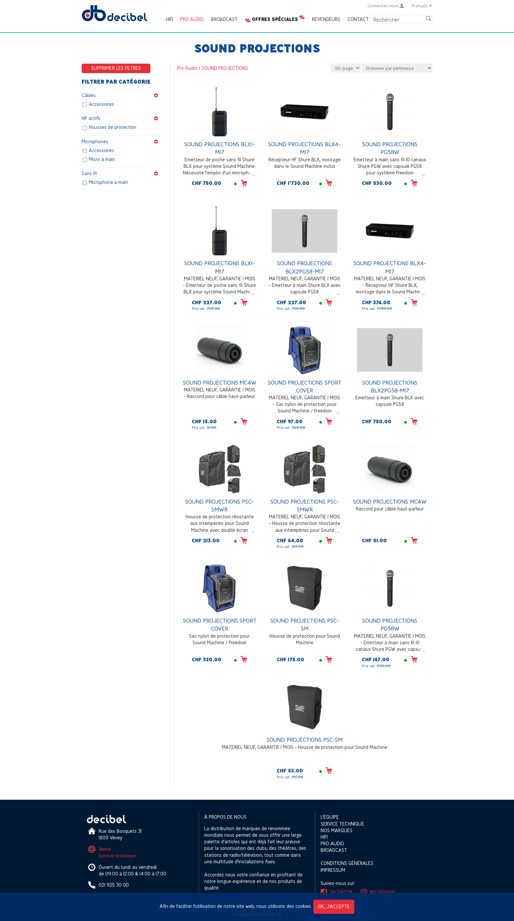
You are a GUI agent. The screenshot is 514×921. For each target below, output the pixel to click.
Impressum (333, 870)
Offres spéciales (275, 19)
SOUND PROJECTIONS (225, 68)
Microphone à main (108, 182)
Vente (105, 849)
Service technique (117, 855)
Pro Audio (192, 19)
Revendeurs (326, 19)
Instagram (382, 892)
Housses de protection (112, 127)
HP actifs (122, 118)
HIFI (169, 19)
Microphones (122, 141)
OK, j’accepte (334, 906)
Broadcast (224, 19)
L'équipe (330, 817)
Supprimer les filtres (116, 68)
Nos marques (336, 830)
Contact (358, 19)
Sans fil (122, 173)
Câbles (122, 95)
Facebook (341, 892)
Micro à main (102, 159)
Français (422, 5)
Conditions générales (347, 863)
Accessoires (101, 104)
